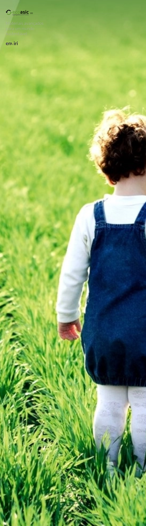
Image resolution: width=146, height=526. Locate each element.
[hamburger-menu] (32, 13)
